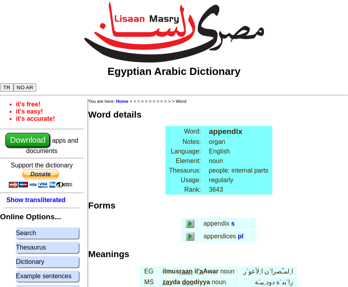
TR (6, 87)
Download (27, 140)
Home (122, 101)
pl (240, 236)
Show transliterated (35, 200)
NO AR (25, 87)
